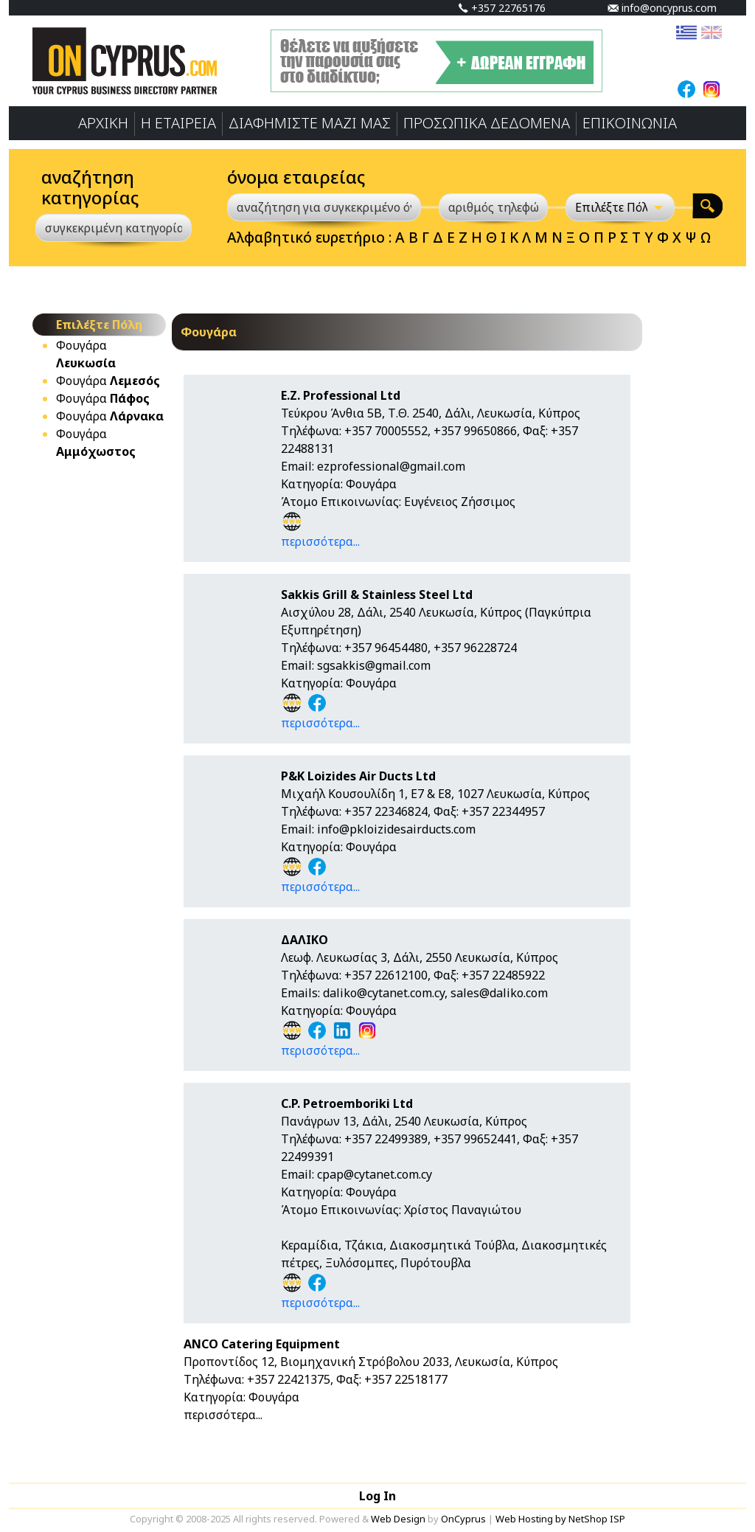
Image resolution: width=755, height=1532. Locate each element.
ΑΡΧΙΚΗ (103, 123)
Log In (377, 1496)
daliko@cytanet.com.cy (384, 993)
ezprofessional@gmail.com (391, 466)
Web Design (398, 1518)
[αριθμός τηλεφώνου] (493, 207)
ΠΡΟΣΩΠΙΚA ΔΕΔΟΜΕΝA (486, 123)
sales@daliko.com (499, 993)
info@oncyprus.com (662, 8)
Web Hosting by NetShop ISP (560, 1518)
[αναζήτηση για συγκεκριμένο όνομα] (324, 207)
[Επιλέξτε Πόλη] (620, 207)
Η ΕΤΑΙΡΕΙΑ (178, 123)
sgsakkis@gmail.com (374, 665)
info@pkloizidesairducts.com (396, 829)
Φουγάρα (108, 380)
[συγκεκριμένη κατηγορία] (113, 228)
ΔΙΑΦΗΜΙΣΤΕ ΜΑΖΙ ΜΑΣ (310, 123)
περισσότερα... (320, 541)
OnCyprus (463, 1518)
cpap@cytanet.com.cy (374, 1174)
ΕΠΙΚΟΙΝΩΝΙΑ (629, 123)
